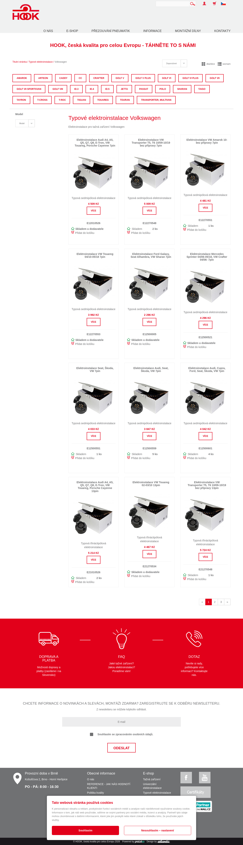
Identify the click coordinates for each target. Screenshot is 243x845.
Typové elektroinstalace (41, 62)
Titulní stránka (19, 62)
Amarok (22, 78)
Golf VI (166, 78)
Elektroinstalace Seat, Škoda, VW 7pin (95, 370)
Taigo (201, 89)
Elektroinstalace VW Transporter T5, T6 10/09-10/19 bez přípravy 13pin (207, 485)
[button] (225, 1)
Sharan (182, 89)
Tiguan (81, 100)
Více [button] (93, 210)
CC (80, 78)
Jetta (124, 89)
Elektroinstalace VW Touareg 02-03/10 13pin (151, 484)
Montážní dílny (188, 31)
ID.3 (76, 89)
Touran (125, 100)
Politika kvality (95, 792)
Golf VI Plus (190, 78)
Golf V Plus (143, 78)
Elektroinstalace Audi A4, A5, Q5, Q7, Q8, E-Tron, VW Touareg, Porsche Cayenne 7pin (95, 142)
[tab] (174, 63)
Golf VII (214, 78)
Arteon (43, 78)
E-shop (72, 31)
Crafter (98, 78)
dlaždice (208, 64)
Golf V (120, 78)
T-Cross (42, 100)
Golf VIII (57, 89)
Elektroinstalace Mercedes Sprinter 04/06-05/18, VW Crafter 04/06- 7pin (207, 256)
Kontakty (222, 31)
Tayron (21, 100)
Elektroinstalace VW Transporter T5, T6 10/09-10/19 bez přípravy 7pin (151, 142)
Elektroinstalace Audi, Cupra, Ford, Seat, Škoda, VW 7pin (206, 370)
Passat (143, 89)
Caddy (63, 78)
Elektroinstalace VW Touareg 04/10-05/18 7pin (95, 255)
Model (21, 123)
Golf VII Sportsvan (29, 89)
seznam (224, 64)
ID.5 (107, 89)
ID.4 (92, 89)
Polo (162, 89)
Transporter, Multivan (156, 100)
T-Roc (62, 100)
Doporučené (171, 63)
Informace (152, 31)
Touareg (103, 100)
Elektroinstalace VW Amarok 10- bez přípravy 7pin (206, 141)
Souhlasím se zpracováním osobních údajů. (121, 734)
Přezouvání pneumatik (110, 31)
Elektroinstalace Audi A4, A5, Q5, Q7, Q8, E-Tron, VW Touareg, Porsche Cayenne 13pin (95, 487)
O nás (48, 31)
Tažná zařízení (152, 779)
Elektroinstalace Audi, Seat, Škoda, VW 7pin (150, 370)
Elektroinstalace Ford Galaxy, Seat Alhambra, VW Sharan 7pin (151, 255)
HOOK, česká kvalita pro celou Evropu (94, 841)
